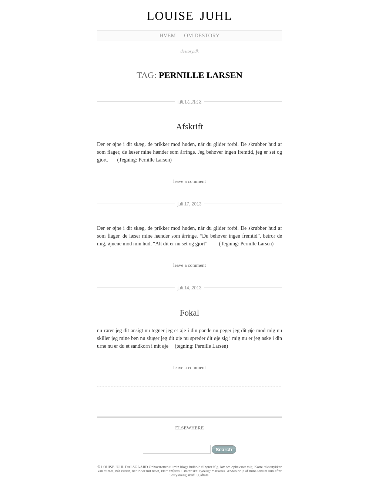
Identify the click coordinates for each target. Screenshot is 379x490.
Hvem (168, 35)
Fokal (189, 312)
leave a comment (189, 181)
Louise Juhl (189, 16)
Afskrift (189, 126)
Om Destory (201, 35)
